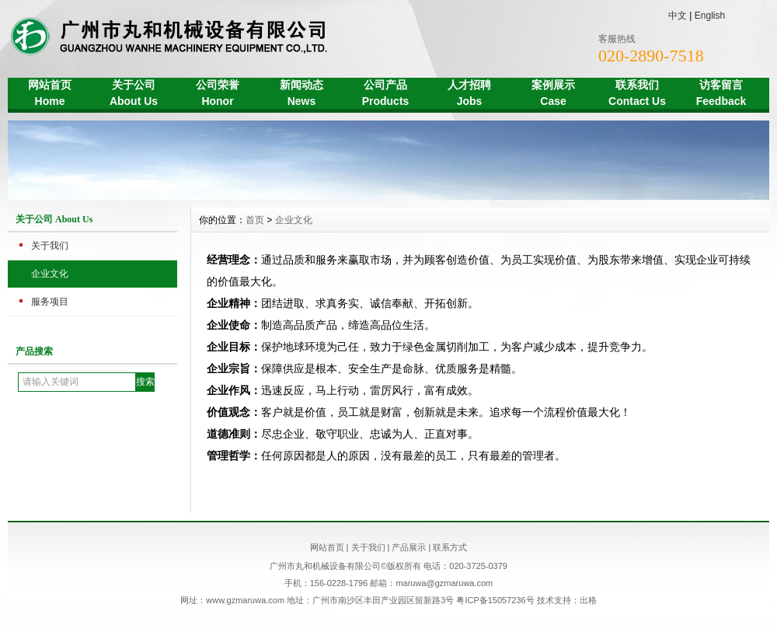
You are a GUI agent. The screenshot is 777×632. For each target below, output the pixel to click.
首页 (255, 220)
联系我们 (637, 95)
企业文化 (49, 273)
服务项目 (49, 301)
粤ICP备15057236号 (496, 600)
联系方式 (450, 547)
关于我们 (49, 245)
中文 (677, 15)
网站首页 (50, 95)
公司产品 (385, 95)
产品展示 (409, 547)
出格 (588, 600)
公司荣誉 (217, 95)
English (710, 15)
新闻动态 (301, 95)
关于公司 (134, 95)
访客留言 (721, 95)
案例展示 (553, 95)
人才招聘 (469, 95)
